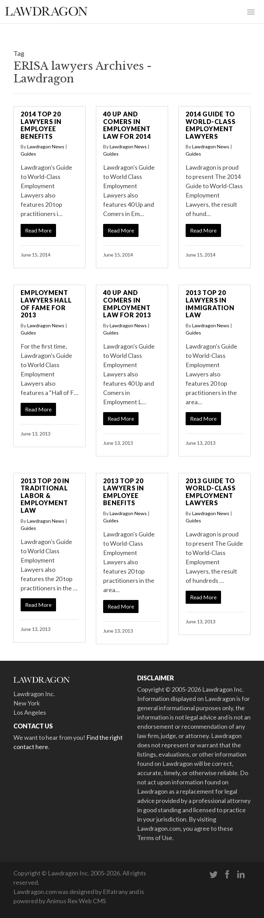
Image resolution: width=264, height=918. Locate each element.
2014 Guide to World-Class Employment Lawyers (210, 125)
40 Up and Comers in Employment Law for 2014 (127, 125)
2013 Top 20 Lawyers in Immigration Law (210, 304)
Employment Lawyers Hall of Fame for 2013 (46, 304)
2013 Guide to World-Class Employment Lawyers (210, 492)
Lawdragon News (45, 146)
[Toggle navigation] (251, 11)
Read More (38, 230)
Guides (28, 154)
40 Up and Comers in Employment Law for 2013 (127, 304)
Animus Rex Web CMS (76, 901)
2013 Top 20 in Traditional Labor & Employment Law (45, 495)
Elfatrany (115, 891)
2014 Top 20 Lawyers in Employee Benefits (41, 125)
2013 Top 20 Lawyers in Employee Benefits (123, 492)
